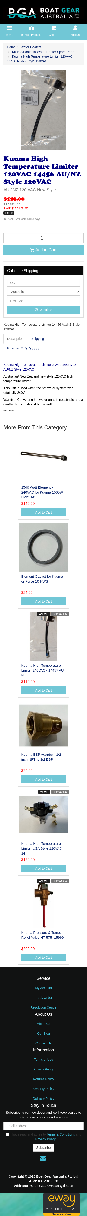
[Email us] (43, 1158)
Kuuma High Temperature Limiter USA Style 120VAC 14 (41, 848)
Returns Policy (43, 1079)
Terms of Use (43, 1059)
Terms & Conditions (61, 1134)
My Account (43, 988)
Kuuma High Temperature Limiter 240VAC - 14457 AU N (42, 670)
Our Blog (43, 1033)
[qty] (43, 283)
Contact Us (43, 1043)
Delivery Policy (43, 1098)
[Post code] (43, 301)
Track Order (43, 998)
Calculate (43, 310)
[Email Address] (43, 1126)
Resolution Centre (43, 1007)
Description (15, 339)
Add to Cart (43, 250)
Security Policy (43, 1089)
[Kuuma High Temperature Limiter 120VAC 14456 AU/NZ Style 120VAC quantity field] (43, 238)
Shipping (37, 339)
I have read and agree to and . (43, 1137)
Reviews (23, 348)
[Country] (43, 292)
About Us (43, 1024)
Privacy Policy (43, 1069)
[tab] (15, 339)
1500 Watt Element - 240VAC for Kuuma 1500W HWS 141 (42, 492)
